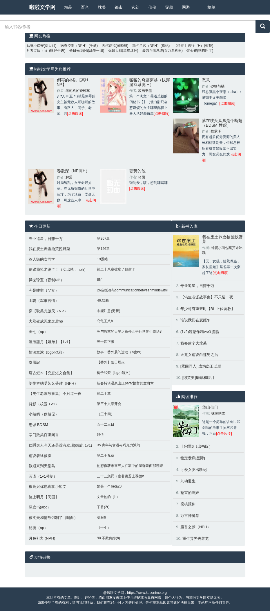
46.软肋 (103, 300)
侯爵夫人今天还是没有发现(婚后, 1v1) (60, 445)
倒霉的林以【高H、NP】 (74, 82)
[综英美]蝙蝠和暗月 (198, 377)
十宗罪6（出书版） (196, 446)
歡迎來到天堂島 (42, 466)
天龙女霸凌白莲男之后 (199, 354)
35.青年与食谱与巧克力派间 (118, 445)
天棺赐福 (109, 46)
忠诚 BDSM (38, 424)
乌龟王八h (105, 321)
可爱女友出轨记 (193, 469)
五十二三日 (105, 424)
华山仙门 (210, 407)
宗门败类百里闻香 (44, 435)
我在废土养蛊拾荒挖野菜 (49, 249)
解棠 (69, 177)
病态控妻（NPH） (74, 46)
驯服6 (101, 517)
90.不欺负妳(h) (108, 538)
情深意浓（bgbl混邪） (47, 352)
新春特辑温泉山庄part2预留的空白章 (125, 383)
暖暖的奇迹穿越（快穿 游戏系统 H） (149, 82)
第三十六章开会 (109, 404)
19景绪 (102, 259)
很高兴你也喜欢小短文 (47, 486)
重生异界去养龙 (195, 538)
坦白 (100, 280)
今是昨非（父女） (44, 290)
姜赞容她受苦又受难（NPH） (53, 383)
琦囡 (141, 177)
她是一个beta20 (109, 486)
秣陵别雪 (218, 413)
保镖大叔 (115, 51)
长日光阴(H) (78, 51)
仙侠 (152, 7)
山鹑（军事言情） (44, 300)
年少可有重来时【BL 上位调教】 (207, 309)
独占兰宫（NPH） (146, 46)
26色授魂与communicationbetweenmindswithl (132, 290)
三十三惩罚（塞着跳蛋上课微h (120, 476)
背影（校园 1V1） (44, 404)
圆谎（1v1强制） (43, 476)
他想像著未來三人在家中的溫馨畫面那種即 (130, 466)
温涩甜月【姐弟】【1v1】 (51, 342)
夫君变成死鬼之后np (46, 321)
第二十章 (104, 393)
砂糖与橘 (217, 86)
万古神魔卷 (189, 515)
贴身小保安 (35, 46)
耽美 (102, 7)
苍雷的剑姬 (189, 492)
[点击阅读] (75, 114)
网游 (186, 7)
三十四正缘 (105, 342)
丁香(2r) (103, 507)
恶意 (206, 80)
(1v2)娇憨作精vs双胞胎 (199, 331)
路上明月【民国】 (44, 497)
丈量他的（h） (108, 497)
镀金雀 (191, 51)
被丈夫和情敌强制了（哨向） (53, 517)
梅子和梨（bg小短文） (114, 373)
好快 (100, 435)
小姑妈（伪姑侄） (44, 414)
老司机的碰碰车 (78, 91)
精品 (68, 7)
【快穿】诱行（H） (189, 46)
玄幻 (135, 7)
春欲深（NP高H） (73, 171)
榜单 (211, 7)
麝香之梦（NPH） (195, 527)
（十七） (104, 528)
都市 (119, 7)
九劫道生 (187, 481)
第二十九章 (105, 456)
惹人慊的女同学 (42, 259)
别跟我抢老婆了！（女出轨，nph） (58, 269)
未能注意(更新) (108, 311)
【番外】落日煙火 (111, 362)
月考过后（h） (37, 51)
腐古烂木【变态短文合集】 (51, 373)
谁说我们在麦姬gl (195, 320)
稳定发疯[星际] (192, 458)
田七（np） (38, 331)
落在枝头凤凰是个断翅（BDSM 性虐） (222, 122)
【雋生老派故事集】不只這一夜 (55, 393)
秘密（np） (38, 528)
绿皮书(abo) (39, 507)
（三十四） (105, 414)
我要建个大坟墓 (193, 343)
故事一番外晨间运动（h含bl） (120, 352)
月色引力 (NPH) (42, 538)
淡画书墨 (145, 91)
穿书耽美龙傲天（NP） (48, 311)
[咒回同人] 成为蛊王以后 (200, 366)
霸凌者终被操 (40, 456)
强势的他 (137, 171)
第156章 (103, 249)
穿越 (169, 7)
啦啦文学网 (42, 7)
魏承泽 (216, 131)
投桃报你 (187, 504)
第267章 (103, 238)
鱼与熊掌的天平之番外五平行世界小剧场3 (129, 331)
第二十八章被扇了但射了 (116, 269)
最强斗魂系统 (152, 51)
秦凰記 (34, 362)
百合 (85, 7)
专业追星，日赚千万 (46, 238)
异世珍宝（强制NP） (46, 280)
